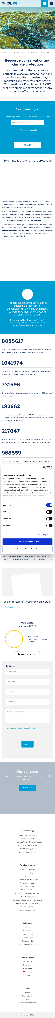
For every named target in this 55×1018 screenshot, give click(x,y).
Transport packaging (27, 869)
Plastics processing (27, 839)
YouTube (28, 972)
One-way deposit (27, 897)
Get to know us (27, 788)
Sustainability (14, 52)
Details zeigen (42, 535)
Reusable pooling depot (27, 849)
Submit (27, 744)
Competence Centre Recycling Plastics (27, 842)
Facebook (28, 968)
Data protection (27, 996)
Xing (28, 975)
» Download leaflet (13, 607)
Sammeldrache (27, 941)
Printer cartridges (27, 886)
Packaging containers (27, 883)
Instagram (29, 965)
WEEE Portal (27, 931)
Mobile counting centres (27, 852)
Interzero (5, 52)
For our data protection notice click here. (20, 728)
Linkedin (29, 962)
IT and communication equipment (27, 893)
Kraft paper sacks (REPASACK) (27, 903)
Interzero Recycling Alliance (28, 880)
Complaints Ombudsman (28, 1003)
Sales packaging (27, 873)
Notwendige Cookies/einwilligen (27, 549)
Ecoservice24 (27, 934)
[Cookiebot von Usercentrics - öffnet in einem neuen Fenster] (42, 467)
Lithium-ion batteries (27, 890)
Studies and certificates (29, 52)
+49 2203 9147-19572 (29, 655)
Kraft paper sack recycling (27, 845)
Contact (28, 999)
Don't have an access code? (27, 130)
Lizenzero (27, 876)
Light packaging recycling (27, 835)
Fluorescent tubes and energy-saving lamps (27, 900)
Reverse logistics (27, 907)
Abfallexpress (28, 938)
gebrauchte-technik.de (27, 944)
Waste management (27, 910)
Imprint (27, 993)
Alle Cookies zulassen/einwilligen (27, 542)
